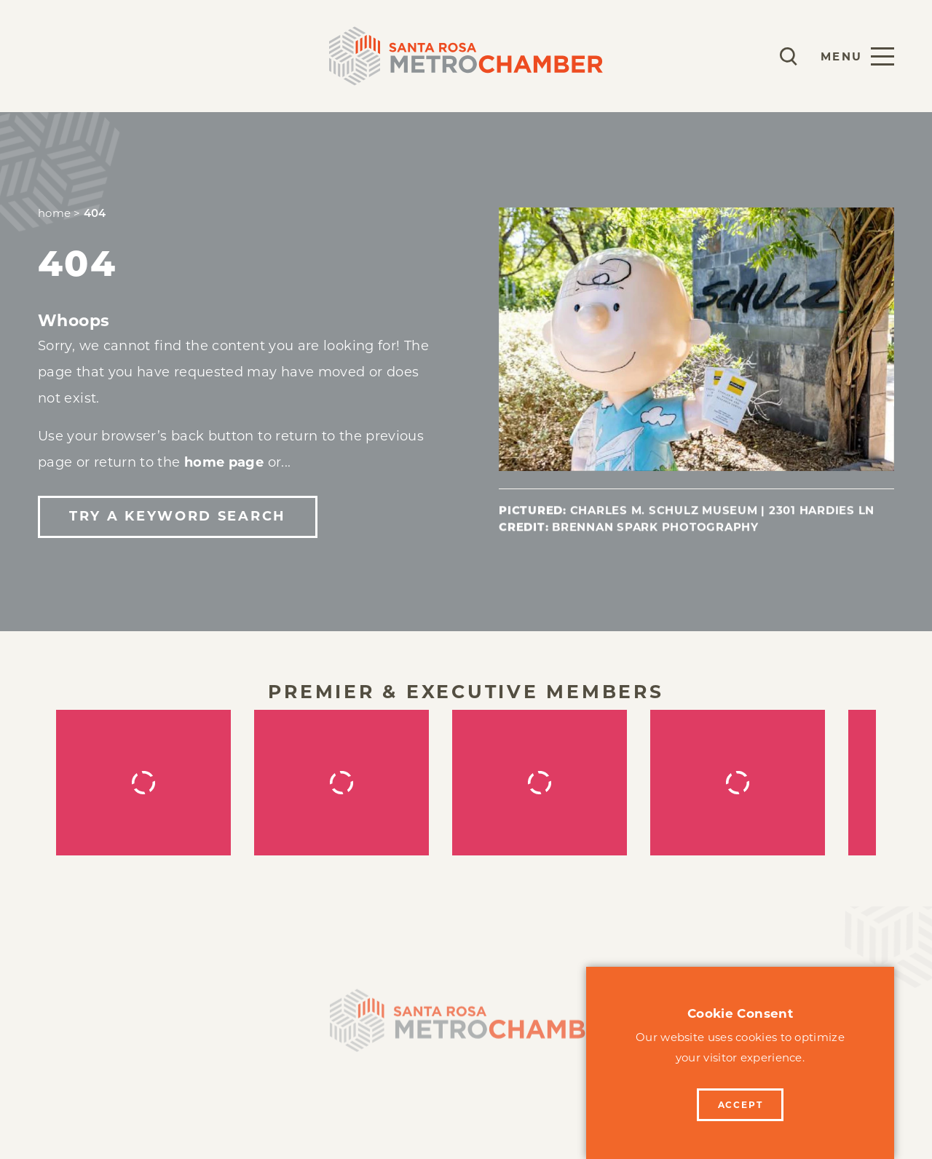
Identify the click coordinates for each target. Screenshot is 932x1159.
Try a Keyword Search (177, 516)
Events (288, 56)
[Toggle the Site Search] (788, 56)
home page (224, 462)
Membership (85, 56)
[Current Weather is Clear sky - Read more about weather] (746, 56)
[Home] (466, 1028)
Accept (740, 1104)
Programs (197, 56)
